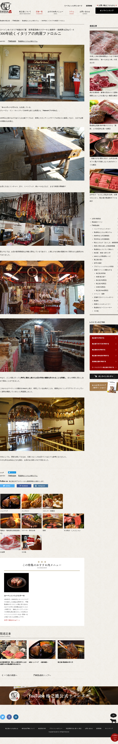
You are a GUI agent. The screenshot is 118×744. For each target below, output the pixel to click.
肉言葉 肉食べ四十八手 (102, 253)
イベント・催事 (99, 294)
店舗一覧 (39, 12)
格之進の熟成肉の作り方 (65, 662)
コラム (72, 12)
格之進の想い (98, 259)
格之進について (25, 12)
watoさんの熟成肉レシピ (102, 256)
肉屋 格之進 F (100, 277)
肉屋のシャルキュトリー (102, 304)
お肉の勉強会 (96, 218)
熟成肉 (96, 301)
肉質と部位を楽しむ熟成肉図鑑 (104, 246)
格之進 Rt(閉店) (101, 280)
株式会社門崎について (28, 728)
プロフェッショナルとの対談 (103, 266)
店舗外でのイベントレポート (103, 297)
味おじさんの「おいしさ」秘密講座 (106, 242)
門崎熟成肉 (12, 41)
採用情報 (89, 6)
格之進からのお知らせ (11, 728)
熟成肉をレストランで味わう (103, 249)
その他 (96, 311)
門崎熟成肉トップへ (42, 675)
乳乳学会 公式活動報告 (101, 239)
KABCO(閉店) (100, 287)
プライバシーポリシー (55, 728)
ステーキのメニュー (11, 620)
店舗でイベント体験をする (103, 270)
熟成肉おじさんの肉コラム (28, 41)
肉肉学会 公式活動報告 (101, 236)
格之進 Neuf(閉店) (102, 290)
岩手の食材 (97, 263)
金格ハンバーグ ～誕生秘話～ (38, 662)
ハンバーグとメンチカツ (102, 229)
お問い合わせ (85, 12)
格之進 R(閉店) (101, 283)
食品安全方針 (42, 728)
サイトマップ (109, 728)
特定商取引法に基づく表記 (73, 728)
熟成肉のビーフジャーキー (103, 307)
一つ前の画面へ (10, 675)
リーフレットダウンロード (73, 6)
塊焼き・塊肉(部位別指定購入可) (10, 530)
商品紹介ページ (97, 222)
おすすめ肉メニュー (55, 12)
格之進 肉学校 (101, 273)
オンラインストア (107, 10)
